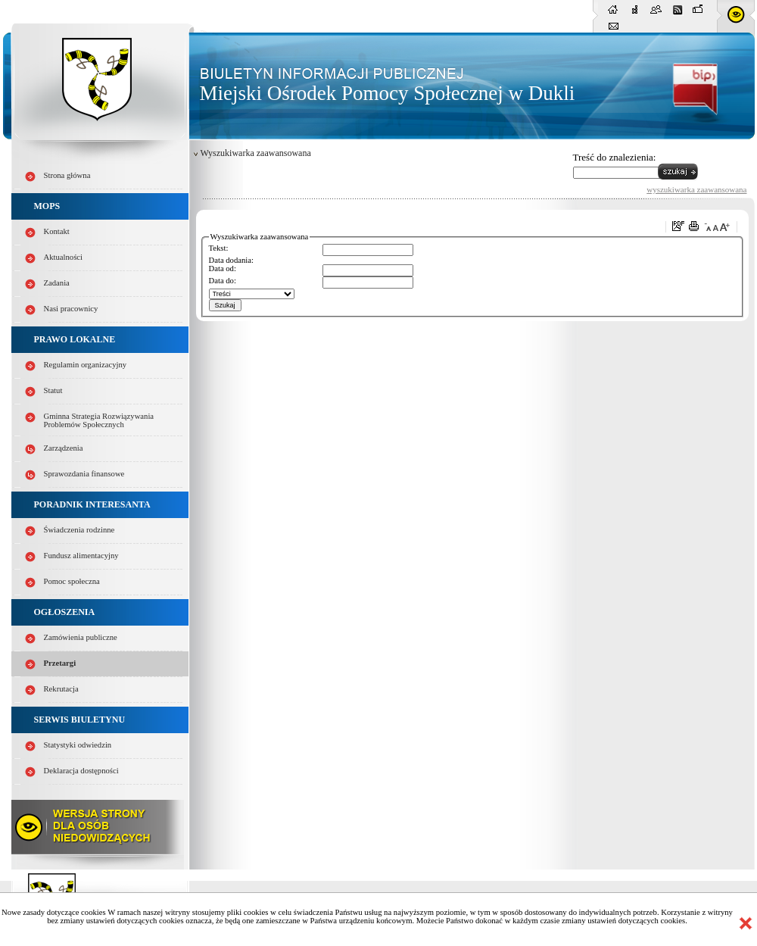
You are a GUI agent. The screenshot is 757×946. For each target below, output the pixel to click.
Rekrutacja (61, 689)
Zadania (57, 283)
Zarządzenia (63, 448)
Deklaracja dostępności (81, 770)
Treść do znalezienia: (614, 157)
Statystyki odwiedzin (78, 745)
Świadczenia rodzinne (79, 530)
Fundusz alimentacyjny (81, 555)
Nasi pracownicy (71, 308)
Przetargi (60, 663)
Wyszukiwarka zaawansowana (256, 153)
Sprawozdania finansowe (84, 474)
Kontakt (57, 231)
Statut (53, 390)
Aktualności (63, 257)
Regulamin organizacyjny (85, 365)
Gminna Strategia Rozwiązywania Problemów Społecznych (99, 420)
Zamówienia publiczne (80, 637)
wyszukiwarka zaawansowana (696, 189)
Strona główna (67, 175)
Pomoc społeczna (72, 581)
